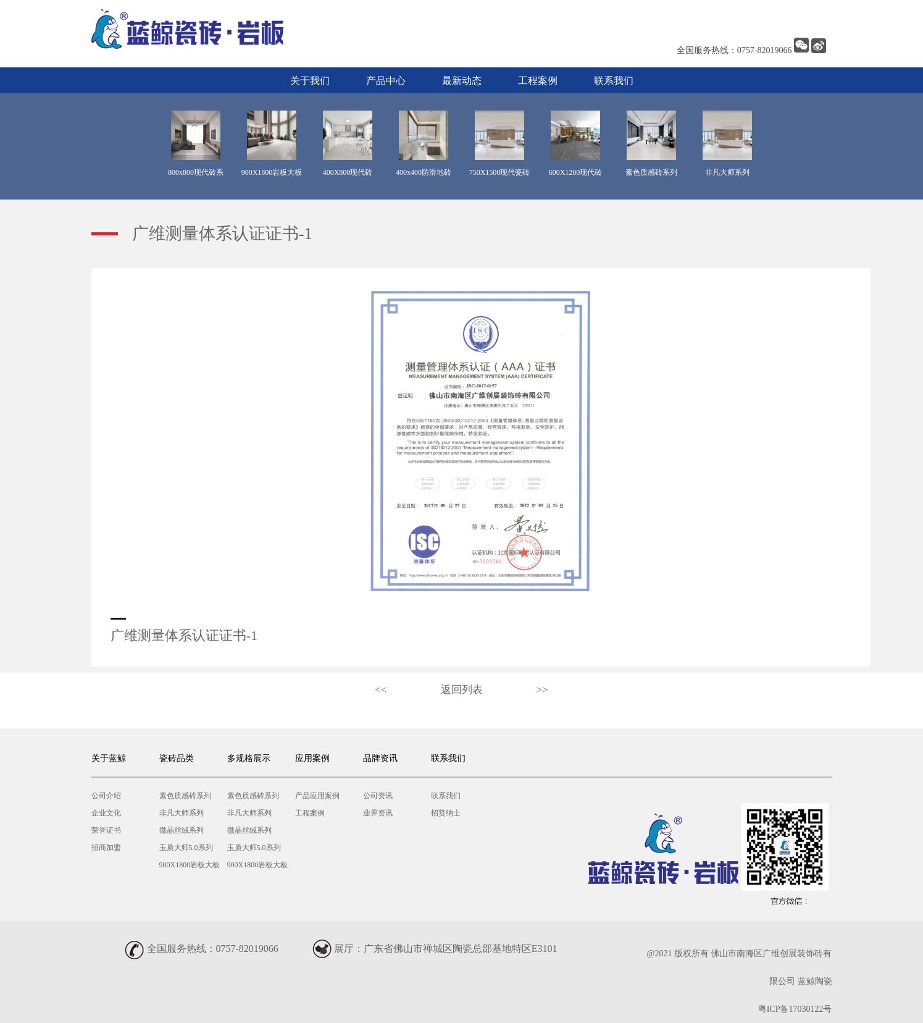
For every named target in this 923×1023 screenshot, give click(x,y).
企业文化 (106, 813)
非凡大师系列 (181, 813)
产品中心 (386, 80)
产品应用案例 (317, 795)
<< (380, 690)
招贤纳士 (446, 813)
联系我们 (613, 80)
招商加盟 (106, 847)
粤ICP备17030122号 (795, 1009)
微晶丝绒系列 (181, 830)
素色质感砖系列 (185, 795)
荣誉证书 (106, 830)
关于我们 (310, 80)
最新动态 (462, 80)
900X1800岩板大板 (189, 865)
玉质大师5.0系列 (186, 847)
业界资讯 (378, 813)
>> (542, 690)
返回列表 (462, 690)
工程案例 (538, 80)
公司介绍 (106, 795)
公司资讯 (378, 795)
